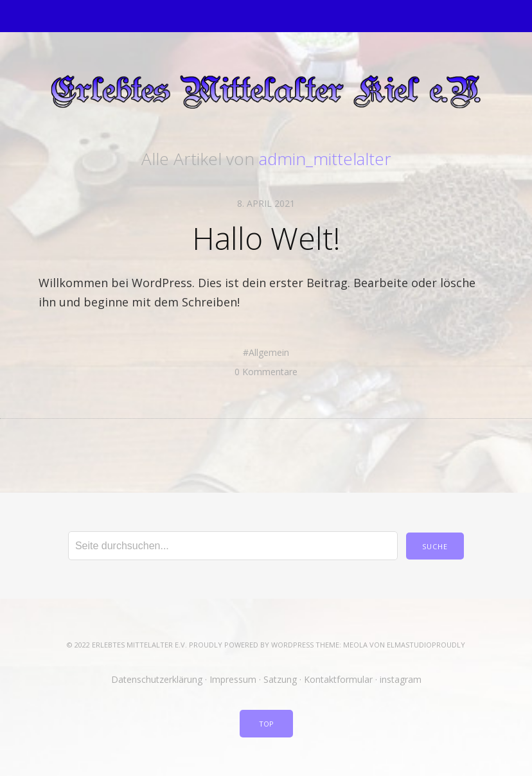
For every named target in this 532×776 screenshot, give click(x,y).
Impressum (232, 679)
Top (266, 723)
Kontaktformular (338, 679)
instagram (400, 679)
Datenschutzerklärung (156, 679)
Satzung (280, 679)
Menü (266, 16)
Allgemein (269, 352)
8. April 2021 (266, 203)
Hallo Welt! (266, 238)
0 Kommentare (266, 372)
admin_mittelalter (325, 158)
